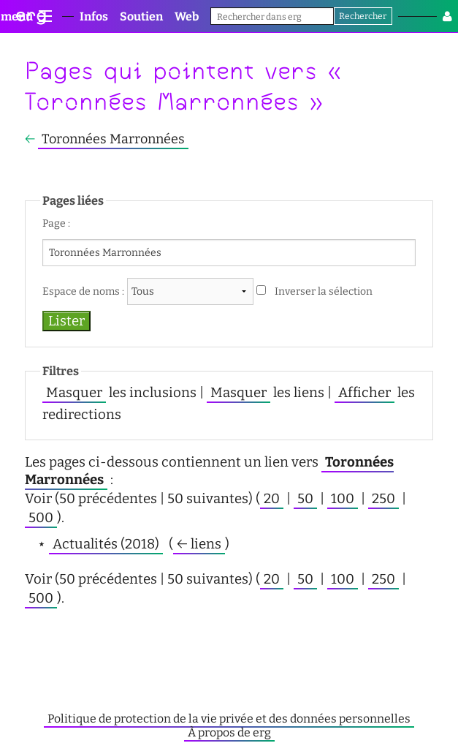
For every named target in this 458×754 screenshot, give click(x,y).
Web (187, 16)
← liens (199, 544)
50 (305, 499)
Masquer (74, 393)
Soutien (141, 16)
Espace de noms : (83, 291)
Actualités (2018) (106, 544)
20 (272, 499)
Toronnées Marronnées (113, 139)
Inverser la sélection (324, 291)
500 (40, 518)
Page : (56, 223)
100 (342, 499)
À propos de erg (229, 732)
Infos (94, 16)
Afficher (364, 393)
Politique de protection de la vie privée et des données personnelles (229, 718)
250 (383, 499)
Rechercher (362, 16)
